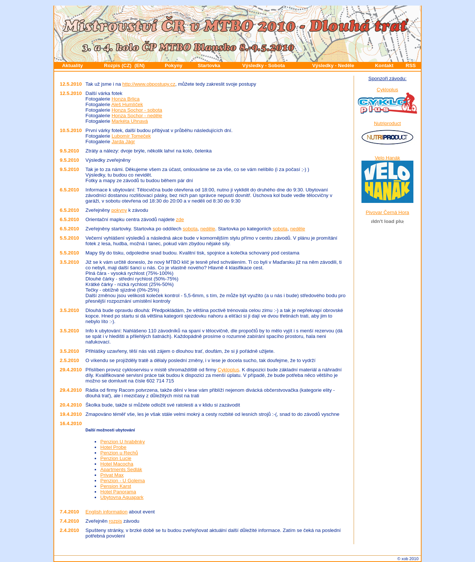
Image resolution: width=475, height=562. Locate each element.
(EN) (139, 65)
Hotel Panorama (118, 491)
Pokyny (173, 65)
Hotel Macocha (116, 464)
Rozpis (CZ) (117, 65)
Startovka (209, 65)
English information (106, 512)
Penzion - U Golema (122, 480)
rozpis (115, 521)
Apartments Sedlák (121, 469)
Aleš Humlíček (127, 104)
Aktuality (72, 65)
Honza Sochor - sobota (137, 110)
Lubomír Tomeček (131, 136)
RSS (411, 65)
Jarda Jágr (123, 141)
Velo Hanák (387, 158)
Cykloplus (228, 369)
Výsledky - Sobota (263, 65)
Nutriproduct (387, 123)
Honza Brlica (126, 99)
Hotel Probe (113, 447)
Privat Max (112, 475)
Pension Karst (115, 486)
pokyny (119, 210)
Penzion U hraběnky (122, 441)
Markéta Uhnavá (130, 121)
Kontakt (384, 65)
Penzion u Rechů (119, 453)
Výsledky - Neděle (333, 65)
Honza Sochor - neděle (137, 115)
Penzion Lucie (115, 458)
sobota (190, 228)
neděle (207, 228)
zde (180, 219)
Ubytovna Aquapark (121, 497)
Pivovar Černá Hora (387, 212)
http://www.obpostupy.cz (149, 84)
